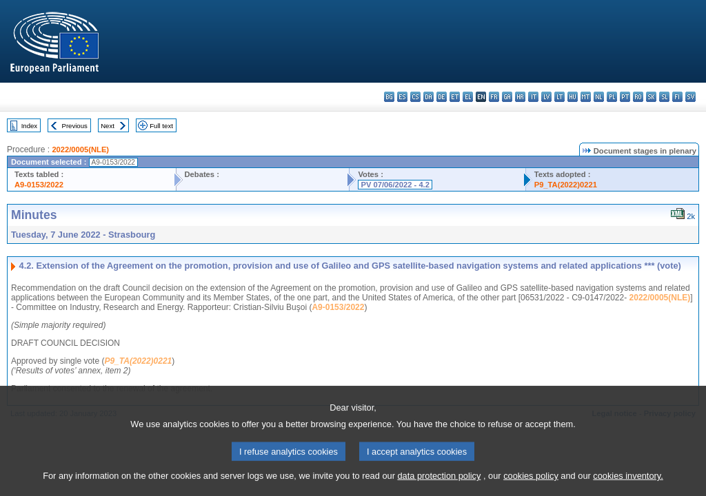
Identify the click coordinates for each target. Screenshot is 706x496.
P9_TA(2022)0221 (565, 184)
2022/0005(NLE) (80, 149)
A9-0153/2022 (38, 184)
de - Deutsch (441, 97)
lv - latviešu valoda (546, 97)
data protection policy (439, 487)
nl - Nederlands (599, 97)
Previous (75, 126)
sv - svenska (690, 97)
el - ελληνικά (468, 97)
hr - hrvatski (520, 97)
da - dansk (428, 97)
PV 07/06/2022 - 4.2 (395, 184)
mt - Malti (586, 97)
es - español (402, 97)
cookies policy (530, 487)
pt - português (625, 97)
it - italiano (533, 97)
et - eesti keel (455, 97)
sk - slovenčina (651, 97)
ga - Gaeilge (507, 97)
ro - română (638, 97)
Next (107, 126)
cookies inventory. (628, 487)
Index (29, 126)
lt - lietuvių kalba (559, 97)
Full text (161, 126)
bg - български (389, 97)
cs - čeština (415, 97)
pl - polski (612, 97)
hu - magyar (572, 97)
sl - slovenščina (664, 97)
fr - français (494, 97)
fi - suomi (677, 97)
